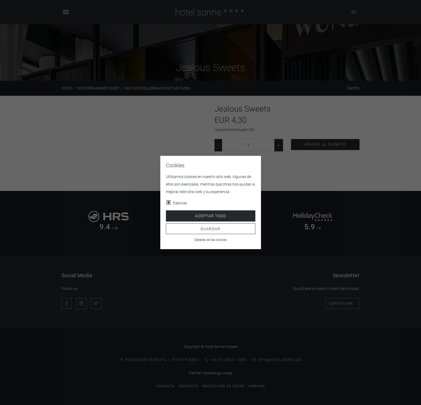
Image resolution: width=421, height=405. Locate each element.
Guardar (210, 228)
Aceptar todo (210, 216)
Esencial (180, 203)
